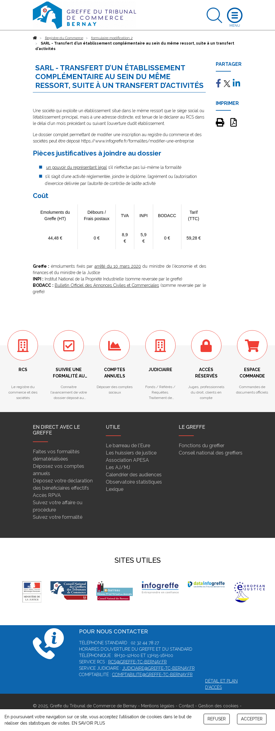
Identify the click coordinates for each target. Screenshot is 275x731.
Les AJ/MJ (118, 467)
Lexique (114, 489)
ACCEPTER (252, 718)
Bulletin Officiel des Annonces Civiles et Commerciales (107, 285)
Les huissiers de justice (131, 453)
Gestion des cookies (218, 705)
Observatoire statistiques (134, 482)
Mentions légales (157, 705)
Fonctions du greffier (201, 445)
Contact (186, 705)
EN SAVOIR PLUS (88, 723)
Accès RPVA (47, 495)
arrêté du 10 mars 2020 (118, 266)
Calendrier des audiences (134, 475)
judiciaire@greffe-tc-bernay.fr (158, 668)
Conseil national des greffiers (210, 453)
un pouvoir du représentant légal (76, 167)
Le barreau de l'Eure (128, 445)
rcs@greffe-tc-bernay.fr (137, 661)
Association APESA (127, 460)
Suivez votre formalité (57, 517)
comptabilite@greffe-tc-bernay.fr (152, 674)
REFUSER (217, 718)
